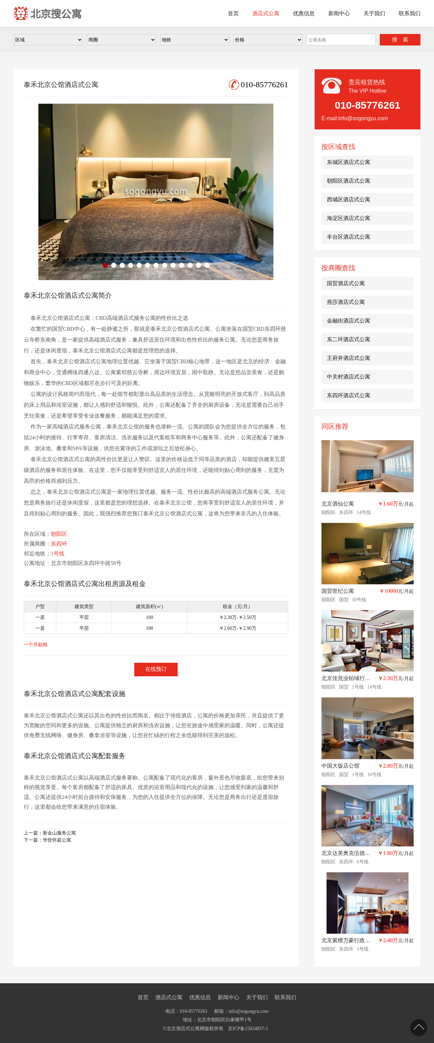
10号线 (359, 599)
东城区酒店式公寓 (348, 162)
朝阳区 (59, 534)
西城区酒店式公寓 (348, 199)
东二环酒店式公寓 (348, 339)
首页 (143, 997)
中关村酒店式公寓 (348, 377)
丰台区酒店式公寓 (348, 237)
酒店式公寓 (168, 997)
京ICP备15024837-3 (248, 1028)
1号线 (57, 553)
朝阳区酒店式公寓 (348, 181)
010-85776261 (258, 84)
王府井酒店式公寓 (348, 358)
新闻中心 (228, 997)
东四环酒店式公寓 (348, 395)
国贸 (344, 599)
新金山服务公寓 (59, 833)
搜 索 (400, 39)
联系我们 (285, 997)
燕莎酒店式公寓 (346, 302)
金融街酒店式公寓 (348, 321)
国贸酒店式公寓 (346, 283)
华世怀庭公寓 (57, 840)
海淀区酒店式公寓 (348, 218)
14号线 (364, 512)
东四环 (59, 544)
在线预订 (156, 669)
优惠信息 (200, 997)
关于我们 (257, 997)
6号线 (363, 861)
